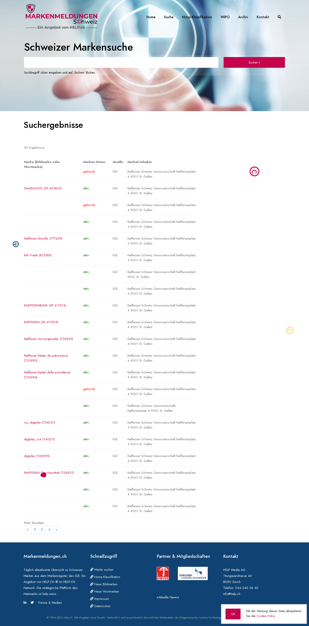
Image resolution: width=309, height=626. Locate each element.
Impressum (99, 598)
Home (150, 17)
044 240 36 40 (246, 587)
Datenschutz (100, 606)
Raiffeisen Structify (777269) (43, 238)
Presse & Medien (50, 602)
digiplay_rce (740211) (39, 439)
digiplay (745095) (37, 456)
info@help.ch (231, 593)
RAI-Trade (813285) (38, 255)
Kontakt (263, 17)
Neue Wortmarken (104, 591)
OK (233, 614)
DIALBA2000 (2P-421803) (42, 188)
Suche (168, 17)
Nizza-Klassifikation (197, 17)
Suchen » (254, 62)
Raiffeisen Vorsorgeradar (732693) (48, 338)
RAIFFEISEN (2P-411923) (41, 322)
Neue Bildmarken (103, 584)
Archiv (243, 17)
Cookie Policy (266, 616)
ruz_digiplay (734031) (39, 422)
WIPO (225, 17)
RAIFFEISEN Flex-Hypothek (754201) (49, 472)
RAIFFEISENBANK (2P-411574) (45, 305)
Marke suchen (101, 569)
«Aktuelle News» (168, 597)
